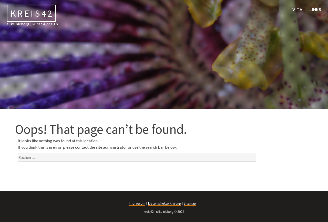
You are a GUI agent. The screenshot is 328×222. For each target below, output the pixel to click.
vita (297, 9)
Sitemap (190, 203)
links (316, 9)
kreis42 (32, 13)
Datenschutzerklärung (164, 203)
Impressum (137, 203)
